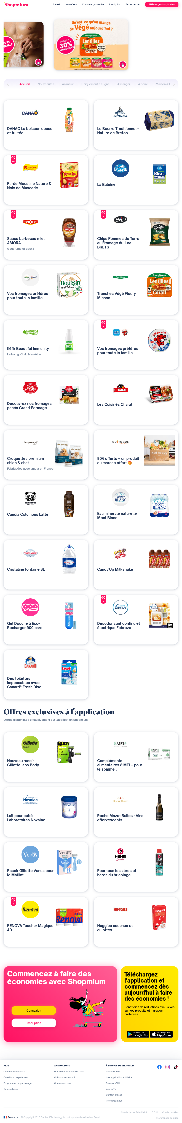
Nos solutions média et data (69, 1071)
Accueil (56, 4)
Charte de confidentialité (134, 1112)
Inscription (114, 4)
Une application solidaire (119, 1077)
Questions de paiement (16, 1077)
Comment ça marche (93, 4)
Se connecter (133, 4)
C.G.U (155, 1112)
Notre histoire (113, 1071)
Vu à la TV (111, 1089)
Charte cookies (170, 1112)
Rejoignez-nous (114, 1100)
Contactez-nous (62, 1083)
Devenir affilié (113, 1083)
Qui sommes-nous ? (64, 1077)
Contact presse (114, 1095)
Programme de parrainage (18, 1083)
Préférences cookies (167, 1118)
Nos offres (71, 4)
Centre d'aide (11, 1089)
